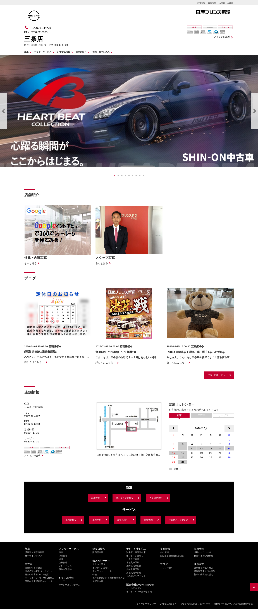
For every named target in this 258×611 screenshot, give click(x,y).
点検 (61, 559)
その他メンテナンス (178, 520)
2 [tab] (118, 176)
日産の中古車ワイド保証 (37, 574)
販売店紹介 (81, 52)
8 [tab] (140, 176)
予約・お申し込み (100, 52)
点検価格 (63, 562)
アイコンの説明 (222, 36)
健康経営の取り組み (203, 567)
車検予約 (96, 520)
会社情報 (212, 3)
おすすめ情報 (63, 52)
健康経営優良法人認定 (204, 571)
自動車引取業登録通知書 (172, 556)
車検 (61, 552)
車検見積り (71, 520)
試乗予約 (95, 498)
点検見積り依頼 (133, 572)
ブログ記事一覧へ (216, 375)
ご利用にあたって (168, 603)
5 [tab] (129, 176)
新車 (26, 52)
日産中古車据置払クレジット (39, 581)
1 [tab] (114, 176)
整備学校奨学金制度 (203, 556)
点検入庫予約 (132, 569)
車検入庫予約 (132, 562)
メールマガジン (133, 588)
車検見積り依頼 (133, 566)
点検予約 (148, 520)
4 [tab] (125, 176)
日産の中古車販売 (33, 567)
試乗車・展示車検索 (34, 552)
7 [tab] (136, 176)
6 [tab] (132, 176)
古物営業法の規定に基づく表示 (195, 603)
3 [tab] (122, 176)
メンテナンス (65, 566)
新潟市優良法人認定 (203, 574)
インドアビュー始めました (139, 591)
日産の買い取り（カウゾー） (39, 571)
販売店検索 (97, 552)
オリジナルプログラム (69, 584)
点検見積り (122, 520)
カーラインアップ (33, 556)
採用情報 (201, 3)
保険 (94, 574)
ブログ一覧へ (166, 567)
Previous (3, 111)
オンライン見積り (124, 498)
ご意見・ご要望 (226, 3)
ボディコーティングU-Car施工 (39, 578)
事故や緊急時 (65, 569)
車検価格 (63, 556)
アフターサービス (42, 52)
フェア (62, 581)
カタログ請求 (155, 498)
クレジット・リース (102, 571)
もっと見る (30, 263)
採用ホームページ (202, 552)
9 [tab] (143, 176)
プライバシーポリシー (145, 603)
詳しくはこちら (33, 362)
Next (254, 111)
